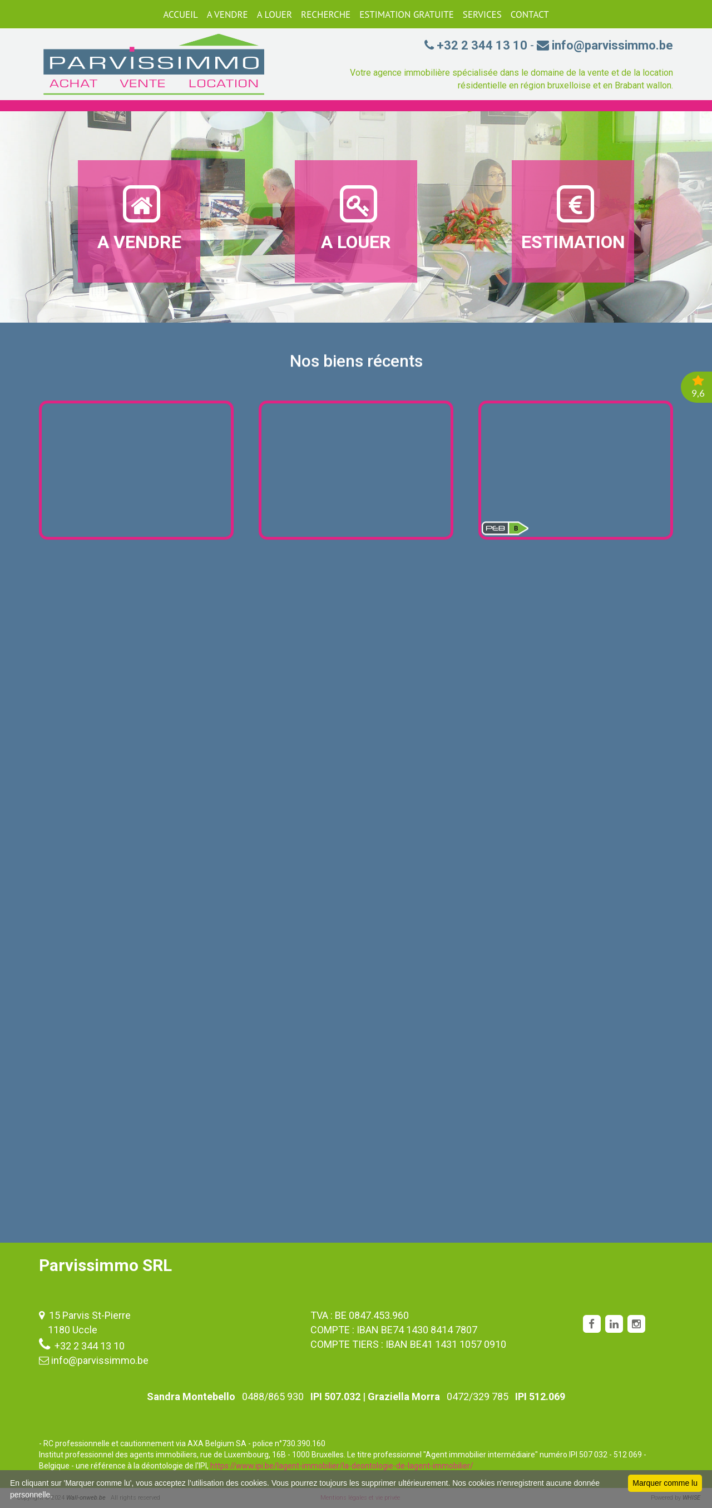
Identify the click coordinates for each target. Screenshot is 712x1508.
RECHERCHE (325, 14)
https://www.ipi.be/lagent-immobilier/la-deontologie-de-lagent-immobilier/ (341, 1465)
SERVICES (482, 14)
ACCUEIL (180, 14)
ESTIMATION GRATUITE (406, 14)
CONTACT (530, 14)
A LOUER (274, 14)
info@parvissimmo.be (100, 1360)
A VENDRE (227, 14)
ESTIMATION (573, 217)
